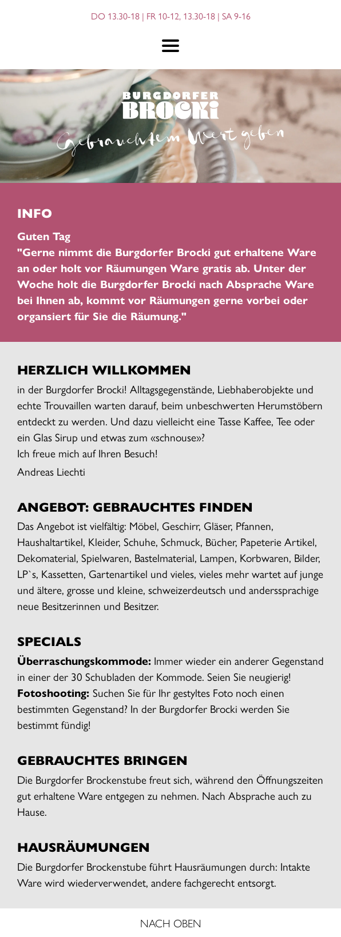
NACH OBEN (170, 923)
